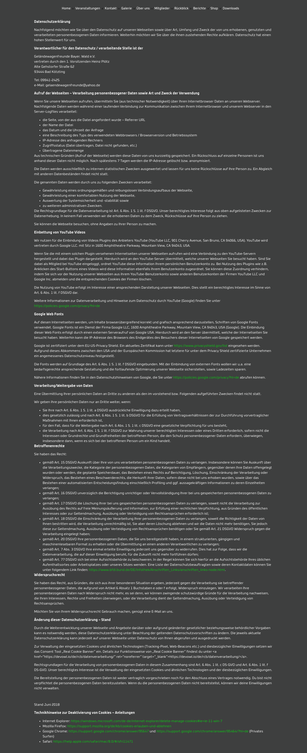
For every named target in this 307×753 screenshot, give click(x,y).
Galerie (126, 8)
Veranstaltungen (87, 8)
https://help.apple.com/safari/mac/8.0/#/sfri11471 (93, 741)
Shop (214, 8)
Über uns (143, 8)
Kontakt (111, 8)
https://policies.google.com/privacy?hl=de (67, 306)
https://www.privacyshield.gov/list (200, 345)
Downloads (231, 8)
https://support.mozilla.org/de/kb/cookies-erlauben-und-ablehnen (119, 726)
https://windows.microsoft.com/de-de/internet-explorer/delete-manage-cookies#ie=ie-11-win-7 (146, 721)
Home (66, 8)
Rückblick (181, 8)
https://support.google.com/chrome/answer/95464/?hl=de (202, 731)
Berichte (199, 8)
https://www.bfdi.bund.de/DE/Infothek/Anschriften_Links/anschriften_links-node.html (157, 570)
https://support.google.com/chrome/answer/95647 (109, 731)
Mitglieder (161, 8)
